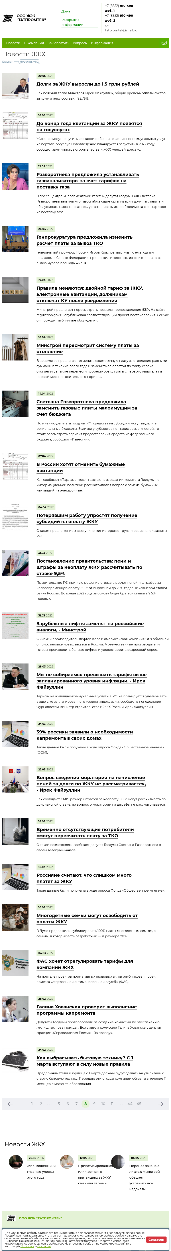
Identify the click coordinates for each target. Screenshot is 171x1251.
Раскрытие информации (72, 22)
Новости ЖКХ (24, 1144)
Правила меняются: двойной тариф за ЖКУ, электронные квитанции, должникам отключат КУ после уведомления (90, 294)
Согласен (156, 1240)
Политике (27, 1246)
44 (130, 1104)
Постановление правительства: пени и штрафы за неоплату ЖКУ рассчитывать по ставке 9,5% (89, 567)
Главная (7, 61)
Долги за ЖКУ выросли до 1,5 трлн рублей (88, 84)
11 (112, 1104)
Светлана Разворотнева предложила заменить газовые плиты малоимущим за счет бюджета (87, 408)
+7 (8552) (119, 8)
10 (103, 1104)
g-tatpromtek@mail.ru (121, 27)
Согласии (44, 1246)
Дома (65, 11)
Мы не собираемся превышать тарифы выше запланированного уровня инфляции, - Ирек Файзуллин (92, 681)
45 (139, 1104)
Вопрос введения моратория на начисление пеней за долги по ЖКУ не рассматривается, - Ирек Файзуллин (91, 784)
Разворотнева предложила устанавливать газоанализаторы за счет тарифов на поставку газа (88, 181)
